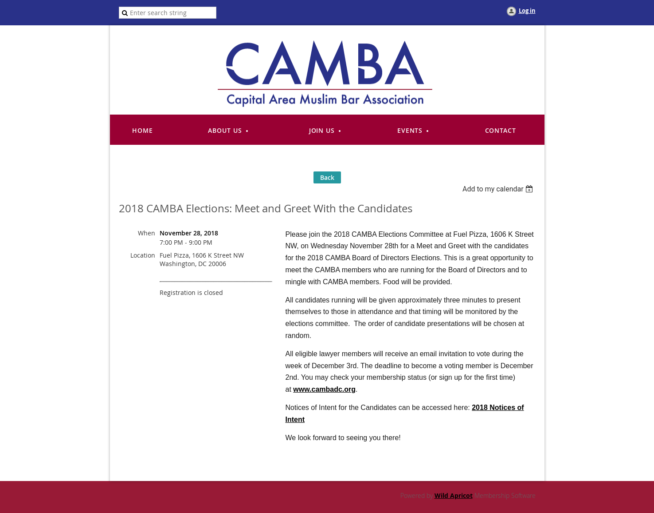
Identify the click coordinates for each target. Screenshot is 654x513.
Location (142, 255)
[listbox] (499, 189)
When (146, 233)
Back (327, 177)
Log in (527, 11)
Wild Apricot (454, 495)
